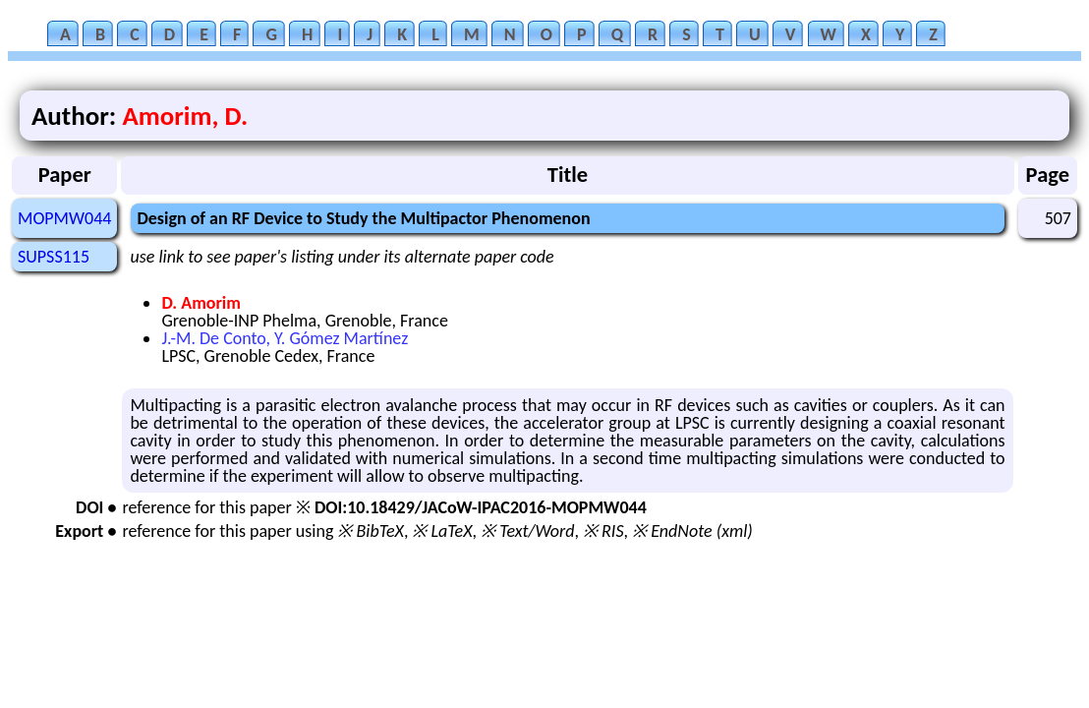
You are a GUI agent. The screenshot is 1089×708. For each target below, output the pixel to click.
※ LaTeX (442, 531)
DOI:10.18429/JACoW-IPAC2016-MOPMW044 (481, 507)
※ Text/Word (527, 531)
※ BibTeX (370, 531)
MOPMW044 (64, 218)
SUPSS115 (53, 256)
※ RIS (603, 531)
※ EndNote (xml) (692, 531)
